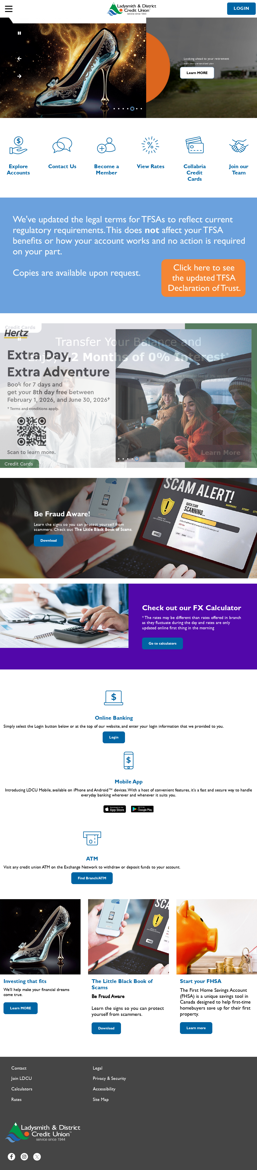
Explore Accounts (18, 169)
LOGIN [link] (241, 8)
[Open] (9, 9)
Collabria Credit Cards (194, 172)
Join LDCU (21, 1078)
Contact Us (62, 166)
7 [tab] (142, 108)
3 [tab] (124, 108)
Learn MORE (48, 73)
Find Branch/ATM (92, 878)
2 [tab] (119, 108)
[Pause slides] (19, 33)
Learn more (196, 1028)
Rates (16, 1099)
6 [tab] (137, 108)
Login (110, 737)
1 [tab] (115, 108)
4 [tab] (128, 108)
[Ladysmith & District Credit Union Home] (132, 9)
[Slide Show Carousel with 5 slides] (128, 395)
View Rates (150, 166)
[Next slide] (19, 59)
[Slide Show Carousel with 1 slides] (128, 395)
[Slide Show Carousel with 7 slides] (128, 68)
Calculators (21, 1089)
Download (45, 540)
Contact (18, 1068)
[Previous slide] (19, 77)
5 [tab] (133, 108)
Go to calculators (162, 643)
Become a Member (106, 169)
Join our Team (238, 169)
